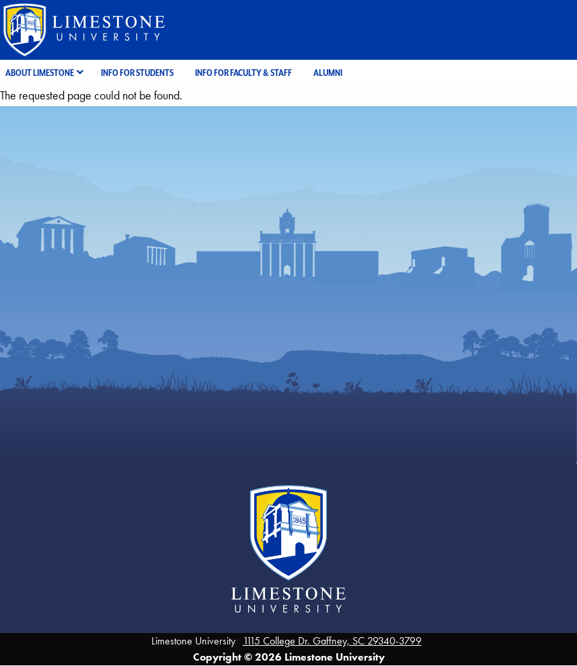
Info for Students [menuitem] (137, 72)
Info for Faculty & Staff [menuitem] (243, 72)
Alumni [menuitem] (327, 72)
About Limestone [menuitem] (39, 72)
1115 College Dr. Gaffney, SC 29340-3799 (332, 641)
